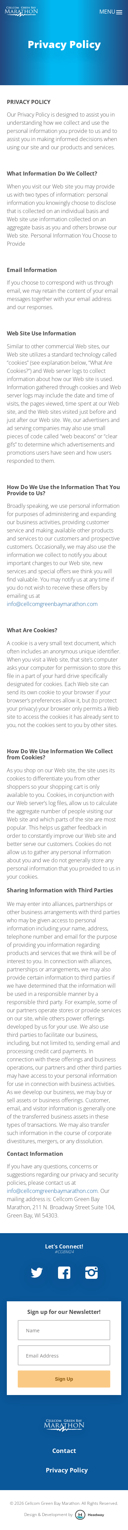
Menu (111, 12)
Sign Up (64, 1379)
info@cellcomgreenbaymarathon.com (52, 604)
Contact (64, 1450)
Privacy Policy (67, 1470)
